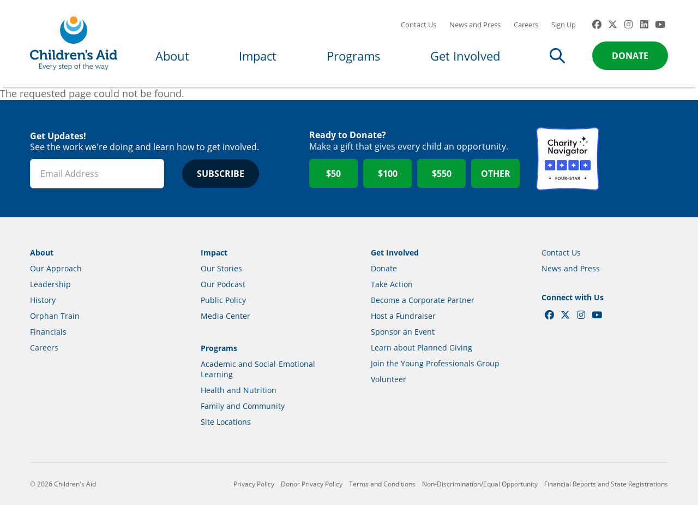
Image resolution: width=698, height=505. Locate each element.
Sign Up (563, 24)
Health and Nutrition (238, 390)
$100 (388, 174)
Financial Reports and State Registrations (606, 484)
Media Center (225, 316)
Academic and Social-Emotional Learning (258, 369)
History (43, 300)
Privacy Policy (253, 484)
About (172, 55)
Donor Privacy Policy (311, 484)
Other (495, 174)
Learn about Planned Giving (421, 347)
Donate (630, 56)
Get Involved (465, 55)
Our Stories (221, 268)
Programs (354, 55)
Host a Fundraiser (403, 316)
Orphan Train (55, 316)
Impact (257, 55)
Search (557, 55)
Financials (48, 331)
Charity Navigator (567, 159)
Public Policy (223, 300)
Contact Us (418, 24)
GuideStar (636, 159)
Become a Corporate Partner (422, 300)
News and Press (475, 24)
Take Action (392, 284)
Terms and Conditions (382, 484)
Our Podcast (223, 284)
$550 (442, 174)
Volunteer (388, 379)
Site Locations (226, 422)
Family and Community (243, 406)
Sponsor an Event (403, 331)
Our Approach (56, 268)
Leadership (50, 284)
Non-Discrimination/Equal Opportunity (480, 484)
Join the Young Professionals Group (435, 363)
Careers (526, 24)
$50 (333, 174)
